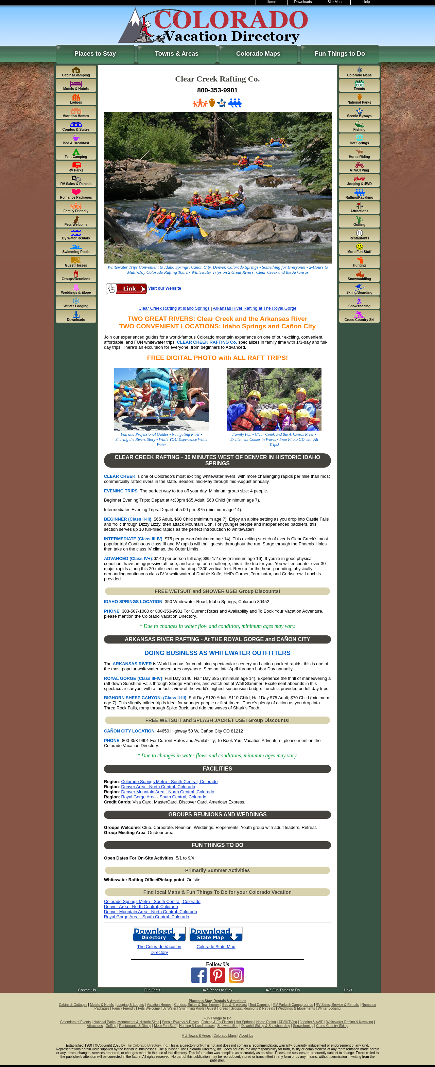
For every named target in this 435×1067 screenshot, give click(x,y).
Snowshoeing (303, 1026)
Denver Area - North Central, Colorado (158, 786)
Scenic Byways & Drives (180, 1022)
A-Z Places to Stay (217, 990)
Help (366, 2)
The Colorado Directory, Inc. (147, 1045)
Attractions (95, 1026)
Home (271, 2)
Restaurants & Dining (135, 1026)
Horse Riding (266, 1022)
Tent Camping (260, 1005)
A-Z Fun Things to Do (283, 990)
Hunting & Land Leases (196, 1026)
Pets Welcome (149, 1008)
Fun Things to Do (340, 53)
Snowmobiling (227, 1026)
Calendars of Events (75, 1022)
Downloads (303, 2)
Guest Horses (217, 1008)
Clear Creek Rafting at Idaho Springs (174, 308)
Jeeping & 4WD (311, 1022)
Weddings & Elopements (296, 1008)
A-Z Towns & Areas (196, 1035)
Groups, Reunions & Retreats (253, 1008)
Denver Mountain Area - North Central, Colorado (167, 791)
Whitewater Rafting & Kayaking (349, 1022)
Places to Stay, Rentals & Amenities (217, 1001)
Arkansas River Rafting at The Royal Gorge (255, 308)
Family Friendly (123, 1008)
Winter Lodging (329, 1008)
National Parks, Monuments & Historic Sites (126, 1022)
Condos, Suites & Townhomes (197, 1005)
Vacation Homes (159, 1005)
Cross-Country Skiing (332, 1026)
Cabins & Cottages (73, 1005)
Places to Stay (95, 53)
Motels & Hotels (102, 1005)
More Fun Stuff (165, 1026)
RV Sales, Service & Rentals (337, 1005)
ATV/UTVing (287, 1022)
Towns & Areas (176, 53)
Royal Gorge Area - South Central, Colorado (163, 796)
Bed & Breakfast (234, 1005)
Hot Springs (245, 1022)
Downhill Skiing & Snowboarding (265, 1026)
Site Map (335, 2)
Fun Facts (152, 990)
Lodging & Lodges (130, 1005)
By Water (169, 1008)
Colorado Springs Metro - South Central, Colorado (169, 781)
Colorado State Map (216, 946)
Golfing (111, 1026)
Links (348, 990)
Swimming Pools (191, 1008)
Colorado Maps (258, 53)
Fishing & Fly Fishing (217, 1022)
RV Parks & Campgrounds (293, 1005)
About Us (246, 1035)
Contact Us (87, 990)
